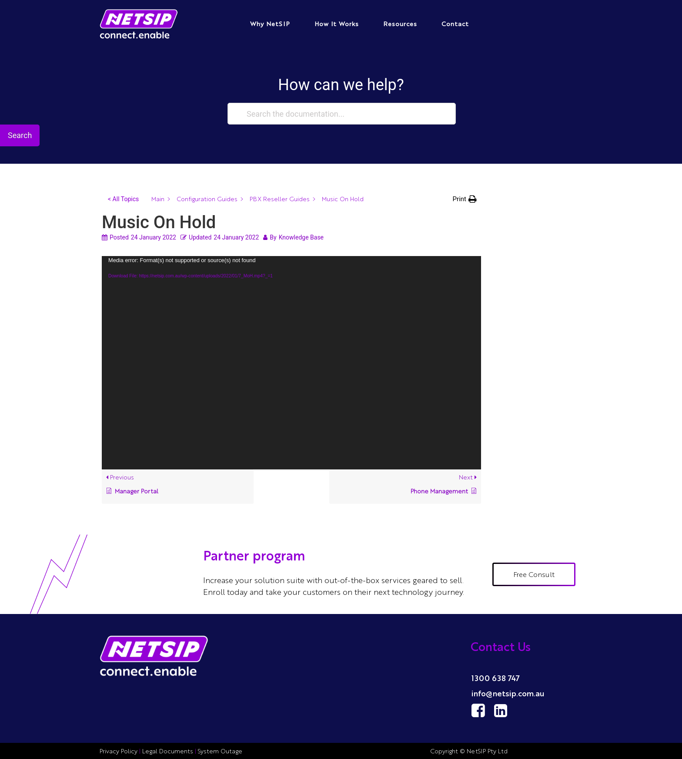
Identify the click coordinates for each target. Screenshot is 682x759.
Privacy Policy (119, 751)
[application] (291, 363)
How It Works (336, 23)
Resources (400, 23)
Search (20, 135)
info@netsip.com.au (508, 693)
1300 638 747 (495, 677)
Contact (455, 23)
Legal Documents (167, 751)
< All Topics (123, 199)
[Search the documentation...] (341, 114)
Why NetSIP (270, 23)
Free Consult (534, 574)
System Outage (220, 751)
